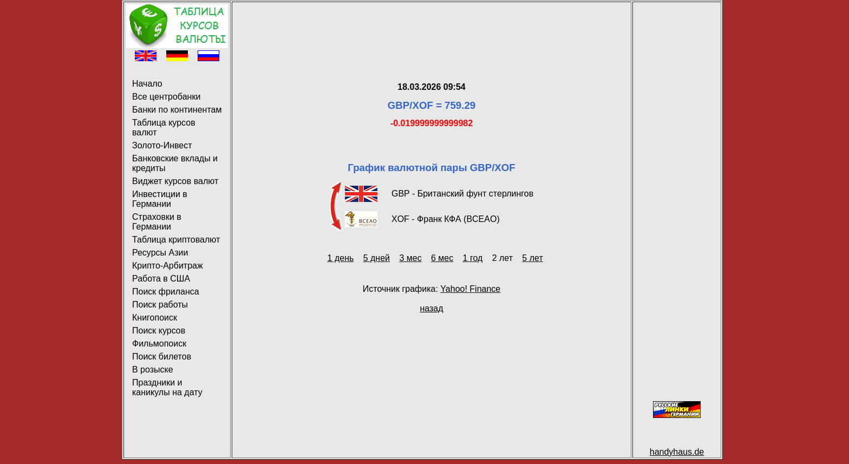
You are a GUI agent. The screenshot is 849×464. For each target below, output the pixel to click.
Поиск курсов (158, 330)
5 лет (532, 258)
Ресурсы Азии (160, 252)
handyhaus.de (677, 451)
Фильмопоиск (159, 343)
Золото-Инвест (162, 145)
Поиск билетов (161, 356)
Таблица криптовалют (176, 239)
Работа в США (161, 278)
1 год (473, 258)
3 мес (410, 258)
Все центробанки (166, 96)
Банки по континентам (176, 109)
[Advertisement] (431, 28)
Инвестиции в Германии (159, 198)
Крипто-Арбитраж (167, 265)
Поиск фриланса (165, 291)
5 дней (376, 258)
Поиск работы (160, 304)
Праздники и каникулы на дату (167, 387)
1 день (341, 258)
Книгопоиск (154, 317)
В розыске (152, 369)
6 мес (442, 258)
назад (431, 308)
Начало (147, 83)
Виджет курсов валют (175, 181)
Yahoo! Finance (470, 288)
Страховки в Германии (156, 221)
